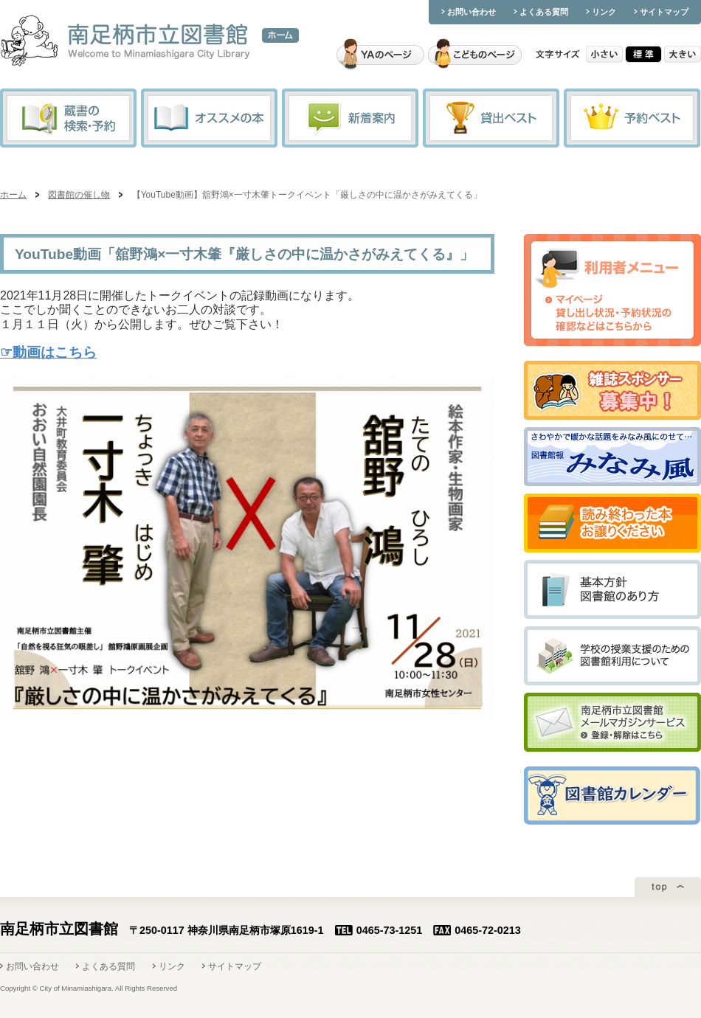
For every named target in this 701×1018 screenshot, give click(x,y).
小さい (604, 54)
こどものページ (475, 54)
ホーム (280, 35)
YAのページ (380, 54)
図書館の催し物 (79, 195)
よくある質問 (543, 11)
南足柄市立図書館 (125, 42)
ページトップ (668, 887)
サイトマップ (664, 11)
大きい (682, 54)
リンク (604, 11)
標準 (643, 54)
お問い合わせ (471, 11)
